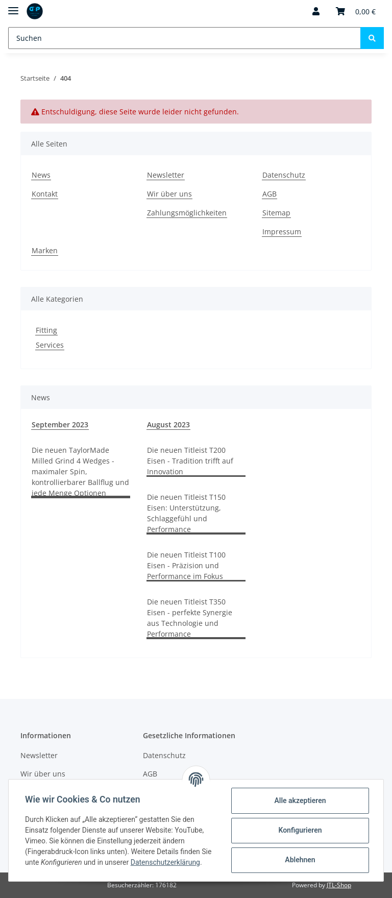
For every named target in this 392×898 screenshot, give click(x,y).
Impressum (281, 231)
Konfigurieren (300, 830)
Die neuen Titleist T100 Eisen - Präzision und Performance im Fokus (186, 565)
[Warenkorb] (356, 11)
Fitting (46, 330)
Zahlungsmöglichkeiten (187, 212)
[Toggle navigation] (13, 6)
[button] (316, 11)
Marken (45, 250)
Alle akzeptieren (300, 800)
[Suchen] (184, 38)
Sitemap (276, 212)
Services (50, 345)
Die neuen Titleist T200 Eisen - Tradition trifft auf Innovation (190, 460)
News (41, 175)
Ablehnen (300, 860)
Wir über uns (169, 194)
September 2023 (60, 424)
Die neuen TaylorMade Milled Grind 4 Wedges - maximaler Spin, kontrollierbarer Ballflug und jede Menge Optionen (80, 471)
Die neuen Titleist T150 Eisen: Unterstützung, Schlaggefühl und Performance (186, 513)
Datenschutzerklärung (165, 862)
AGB (269, 194)
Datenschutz (283, 175)
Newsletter (165, 175)
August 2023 (168, 424)
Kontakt (45, 194)
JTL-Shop (339, 885)
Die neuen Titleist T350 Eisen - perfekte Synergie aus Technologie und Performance (189, 618)
